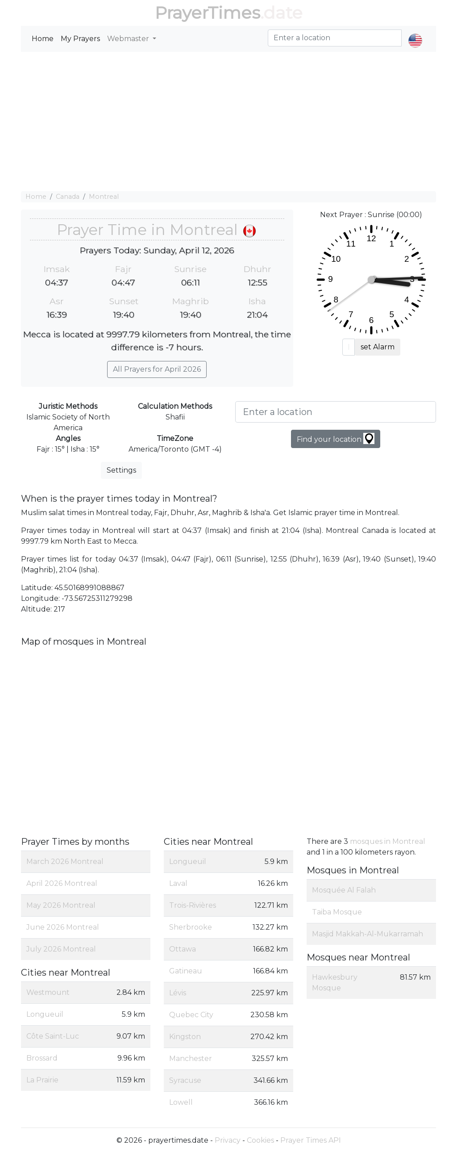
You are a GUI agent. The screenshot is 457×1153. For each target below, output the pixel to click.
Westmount (48, 992)
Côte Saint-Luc (52, 1036)
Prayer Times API (310, 1140)
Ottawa (182, 949)
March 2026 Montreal (65, 861)
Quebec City (191, 1014)
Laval (178, 883)
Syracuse (185, 1080)
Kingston (185, 1036)
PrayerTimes (207, 12)
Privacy (228, 1140)
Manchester (190, 1058)
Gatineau (185, 971)
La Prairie (42, 1080)
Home (43, 38)
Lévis (177, 993)
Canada (67, 197)
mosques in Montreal (387, 841)
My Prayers (80, 38)
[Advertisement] (228, 121)
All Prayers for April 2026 (157, 369)
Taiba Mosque (337, 912)
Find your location (335, 438)
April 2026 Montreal (61, 883)
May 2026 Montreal (61, 905)
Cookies (260, 1140)
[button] (415, 33)
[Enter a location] (335, 412)
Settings (121, 470)
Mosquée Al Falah (344, 890)
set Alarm (378, 347)
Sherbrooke (190, 927)
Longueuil (44, 1014)
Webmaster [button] (129, 38)
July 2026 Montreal (61, 949)
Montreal (104, 197)
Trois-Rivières (192, 905)
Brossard (42, 1058)
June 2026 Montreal (62, 927)
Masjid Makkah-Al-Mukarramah (367, 934)
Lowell (181, 1102)
